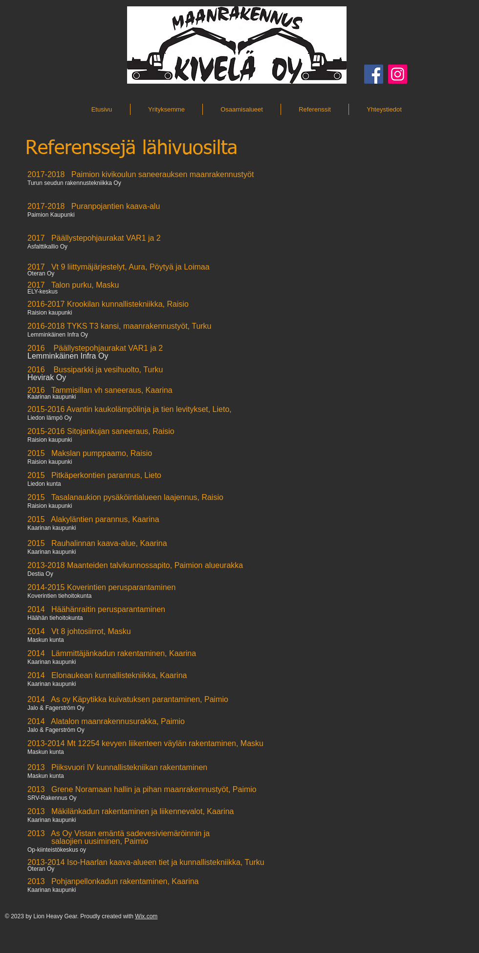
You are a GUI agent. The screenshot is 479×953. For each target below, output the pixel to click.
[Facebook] (373, 74)
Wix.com (146, 916)
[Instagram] (397, 74)
